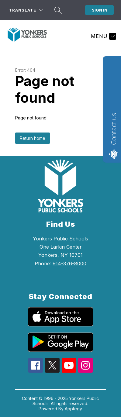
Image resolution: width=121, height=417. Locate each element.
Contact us (113, 129)
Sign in (99, 10)
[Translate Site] (26, 10)
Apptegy (73, 408)
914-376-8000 (69, 263)
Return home (32, 138)
